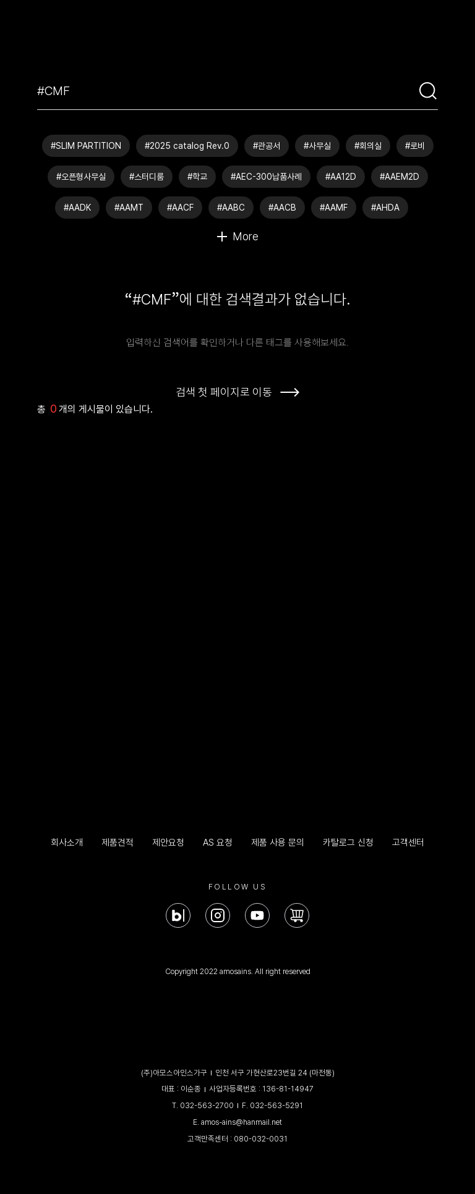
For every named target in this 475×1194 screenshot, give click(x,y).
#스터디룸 (146, 177)
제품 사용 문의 (277, 842)
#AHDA (385, 207)
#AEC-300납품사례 (266, 177)
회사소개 (67, 842)
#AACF (180, 207)
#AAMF (334, 207)
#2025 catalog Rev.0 (187, 146)
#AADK (77, 207)
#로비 (415, 146)
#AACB (282, 207)
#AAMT (128, 207)
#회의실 (368, 146)
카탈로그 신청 (348, 842)
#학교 (197, 177)
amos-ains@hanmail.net (241, 1122)
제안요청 (168, 842)
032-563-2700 (207, 1105)
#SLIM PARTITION (86, 146)
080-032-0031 (261, 1138)
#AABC (231, 207)
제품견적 (117, 842)
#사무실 (317, 146)
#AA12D (340, 177)
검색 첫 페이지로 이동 (224, 391)
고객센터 (408, 842)
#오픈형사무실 (81, 177)
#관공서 (266, 146)
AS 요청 (218, 842)
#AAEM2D (399, 177)
